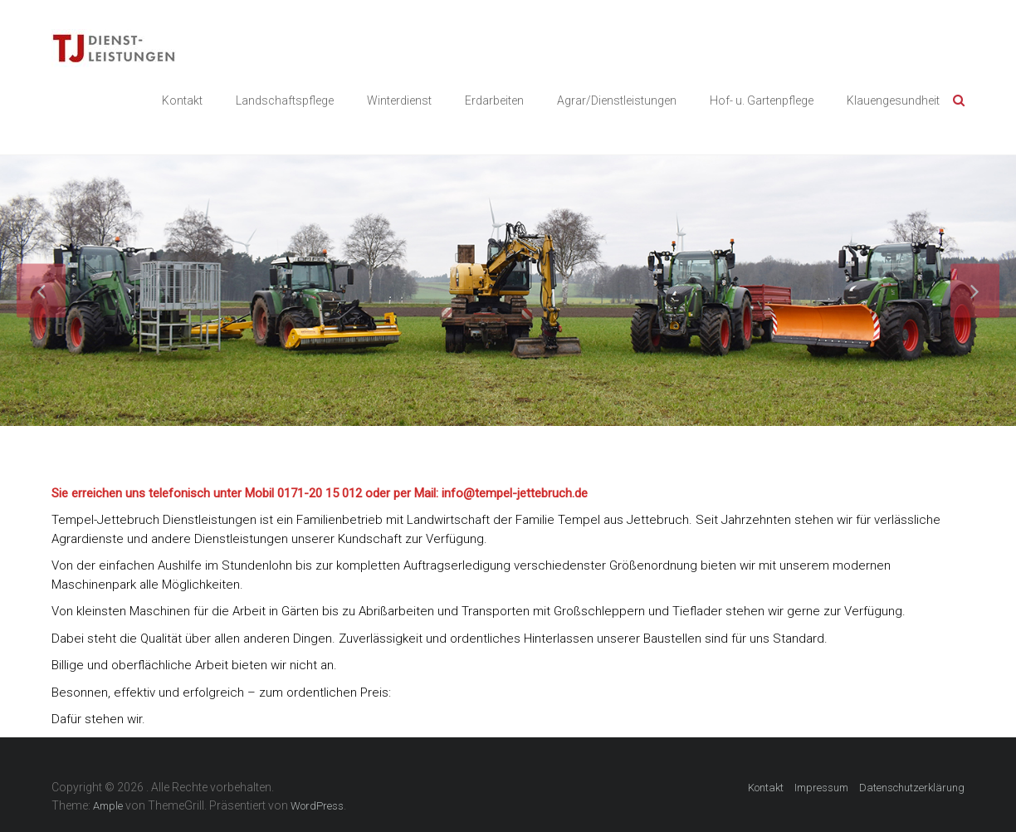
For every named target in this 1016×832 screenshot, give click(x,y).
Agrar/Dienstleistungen (617, 100)
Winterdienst (399, 100)
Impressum (821, 787)
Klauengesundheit (893, 100)
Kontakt (182, 100)
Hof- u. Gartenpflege (761, 100)
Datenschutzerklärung (912, 787)
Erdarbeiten (494, 100)
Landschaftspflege (285, 100)
